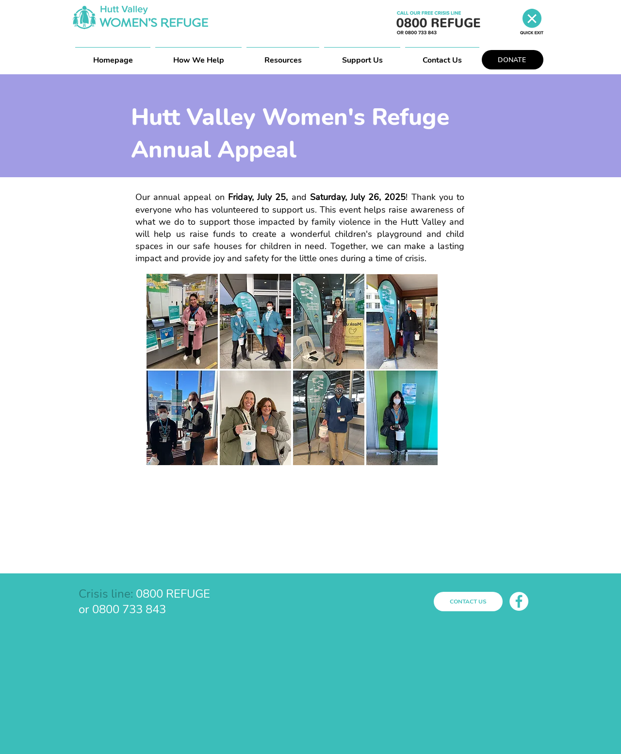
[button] (283, 56)
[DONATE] (512, 59)
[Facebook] (518, 601)
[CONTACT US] (468, 601)
